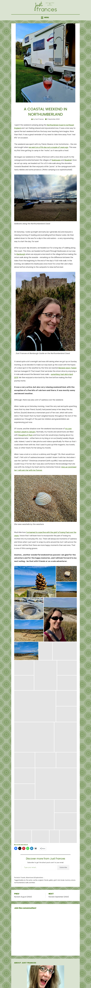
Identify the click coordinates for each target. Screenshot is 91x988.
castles (35, 889)
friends (46, 889)
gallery (51, 889)
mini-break (60, 889)
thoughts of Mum (25, 444)
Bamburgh (20, 264)
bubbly (21, 889)
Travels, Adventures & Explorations (32, 887)
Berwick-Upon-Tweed (67, 377)
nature (73, 889)
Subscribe (63, 877)
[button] (35, 591)
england (40, 889)
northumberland (19, 892)
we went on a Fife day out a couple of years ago (48, 157)
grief (55, 889)
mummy (67, 889)
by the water (28, 889)
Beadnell (68, 169)
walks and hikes (30, 892)
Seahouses (56, 169)
